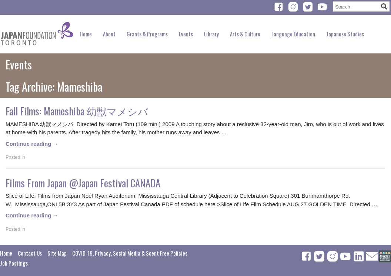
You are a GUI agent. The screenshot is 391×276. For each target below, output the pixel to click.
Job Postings (14, 263)
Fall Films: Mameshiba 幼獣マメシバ (77, 111)
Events (186, 34)
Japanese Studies (345, 34)
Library (211, 34)
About (109, 34)
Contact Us (30, 253)
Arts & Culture (245, 34)
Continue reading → (32, 144)
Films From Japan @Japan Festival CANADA (83, 182)
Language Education (293, 34)
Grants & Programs (147, 34)
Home (86, 34)
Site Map (57, 253)
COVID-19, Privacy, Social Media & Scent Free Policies (129, 253)
